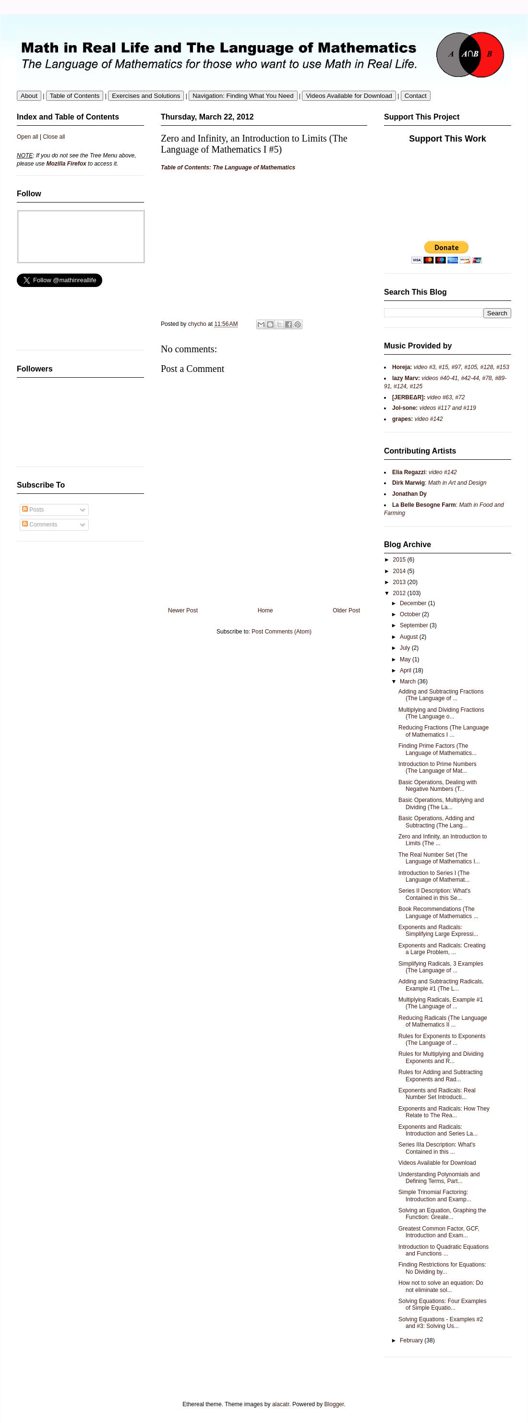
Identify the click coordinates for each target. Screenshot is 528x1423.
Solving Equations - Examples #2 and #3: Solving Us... (440, 1322)
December (414, 603)
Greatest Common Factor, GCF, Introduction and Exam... (439, 1232)
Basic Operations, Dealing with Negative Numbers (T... (437, 785)
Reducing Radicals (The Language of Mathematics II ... (442, 1021)
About (29, 95)
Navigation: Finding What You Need (242, 95)
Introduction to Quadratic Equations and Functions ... (443, 1250)
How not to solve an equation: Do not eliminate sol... (440, 1286)
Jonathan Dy (409, 493)
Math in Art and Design (457, 482)
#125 (415, 386)
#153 (502, 367)
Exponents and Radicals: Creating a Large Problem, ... (441, 949)
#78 (487, 378)
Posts (33, 509)
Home (265, 610)
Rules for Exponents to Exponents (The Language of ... (441, 1039)
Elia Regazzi (408, 472)
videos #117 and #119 (447, 408)
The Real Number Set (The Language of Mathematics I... (439, 858)
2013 (400, 582)
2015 (400, 559)
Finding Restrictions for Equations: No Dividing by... (442, 1268)
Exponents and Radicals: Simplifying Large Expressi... (438, 930)
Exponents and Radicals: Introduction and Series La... (438, 1130)
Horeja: (402, 367)
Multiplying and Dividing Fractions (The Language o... (441, 713)
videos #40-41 (439, 378)
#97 (456, 367)
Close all (54, 136)
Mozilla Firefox (66, 163)
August (410, 637)
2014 (400, 571)
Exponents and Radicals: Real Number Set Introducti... (437, 1093)
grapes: (402, 419)
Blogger (334, 1404)
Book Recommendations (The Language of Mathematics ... (438, 912)
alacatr (280, 1404)
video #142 (428, 419)
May (406, 659)
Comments (39, 524)
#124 (400, 386)
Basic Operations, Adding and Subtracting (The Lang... (436, 821)
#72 (460, 397)
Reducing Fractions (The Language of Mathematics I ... (443, 731)
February (412, 1340)
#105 (470, 367)
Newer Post (183, 610)
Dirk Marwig (408, 482)
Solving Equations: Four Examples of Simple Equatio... (442, 1304)
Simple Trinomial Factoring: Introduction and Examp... (434, 1195)
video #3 (423, 367)
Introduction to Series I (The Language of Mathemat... (433, 876)
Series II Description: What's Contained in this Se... (434, 894)
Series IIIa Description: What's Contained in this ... (436, 1148)
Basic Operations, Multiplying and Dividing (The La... (441, 803)
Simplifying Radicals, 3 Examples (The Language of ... (440, 967)
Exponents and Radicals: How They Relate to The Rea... (444, 1112)
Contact (416, 95)
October (411, 614)
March (409, 681)
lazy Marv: (406, 378)
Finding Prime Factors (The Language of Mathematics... (437, 749)
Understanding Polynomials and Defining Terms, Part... (439, 1177)
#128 (486, 367)
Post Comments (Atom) (282, 631)
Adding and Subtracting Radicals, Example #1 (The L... (440, 985)
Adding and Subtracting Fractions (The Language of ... (440, 695)
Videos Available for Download (349, 95)
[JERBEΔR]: (408, 397)
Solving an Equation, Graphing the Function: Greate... (442, 1213)
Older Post (346, 610)
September (415, 625)
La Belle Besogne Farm (424, 505)
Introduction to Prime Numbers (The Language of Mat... (437, 767)
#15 (443, 367)
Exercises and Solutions (146, 95)
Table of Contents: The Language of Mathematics (228, 167)
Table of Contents (75, 95)
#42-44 (470, 378)
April (406, 670)
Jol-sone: (405, 408)
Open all (27, 136)
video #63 (438, 397)
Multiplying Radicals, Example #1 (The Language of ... (440, 1003)
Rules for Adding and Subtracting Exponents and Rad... (440, 1075)
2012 (400, 593)
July (406, 648)
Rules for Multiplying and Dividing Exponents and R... (440, 1057)
